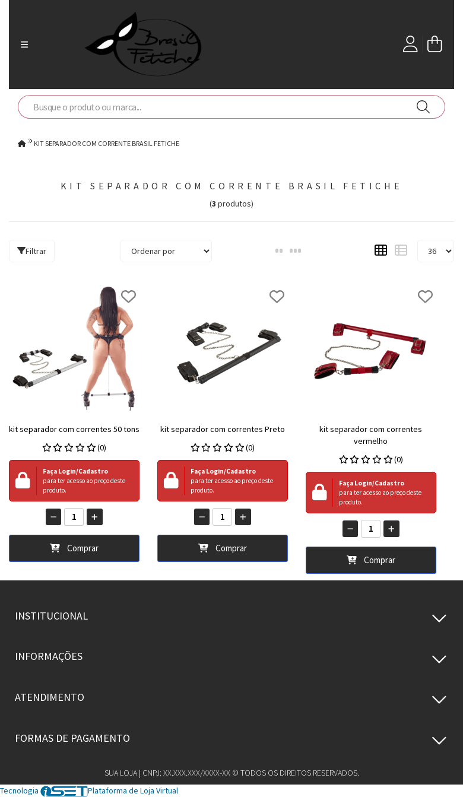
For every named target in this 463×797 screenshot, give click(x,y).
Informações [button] (49, 656)
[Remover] (54, 517)
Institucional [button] (51, 616)
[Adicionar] (95, 517)
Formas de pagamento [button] (72, 738)
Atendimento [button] (49, 697)
